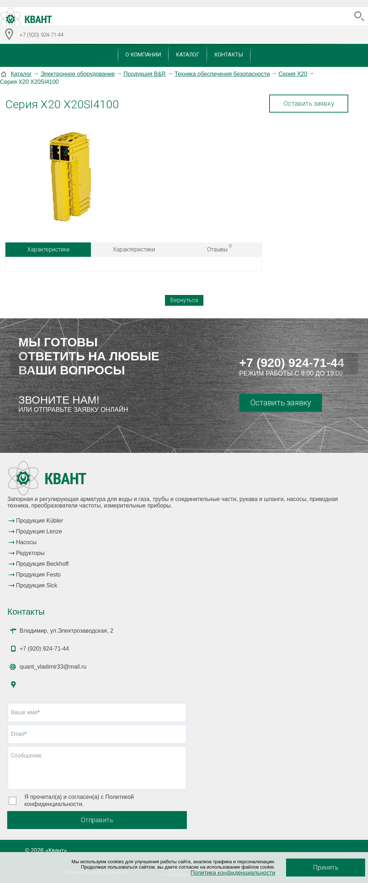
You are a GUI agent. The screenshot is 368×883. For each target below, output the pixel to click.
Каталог (187, 54)
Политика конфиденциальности (232, 873)
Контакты (228, 54)
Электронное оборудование (78, 74)
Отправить (97, 820)
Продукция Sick (36, 585)
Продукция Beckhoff (42, 564)
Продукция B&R (145, 74)
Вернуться (184, 300)
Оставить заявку (309, 103)
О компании (143, 54)
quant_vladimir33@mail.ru (52, 667)
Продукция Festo (38, 575)
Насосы (26, 542)
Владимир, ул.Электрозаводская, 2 (66, 631)
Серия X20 (293, 74)
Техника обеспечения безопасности (222, 74)
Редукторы (30, 553)
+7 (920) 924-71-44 (291, 362)
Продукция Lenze (39, 531)
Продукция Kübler (39, 521)
